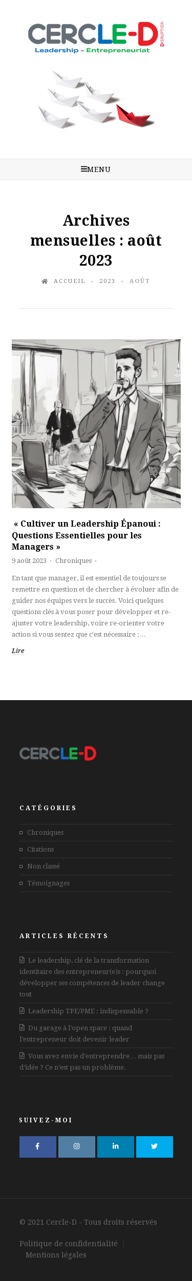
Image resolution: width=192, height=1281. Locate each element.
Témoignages (48, 883)
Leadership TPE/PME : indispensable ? (84, 1011)
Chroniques (73, 560)
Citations (40, 849)
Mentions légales (56, 1255)
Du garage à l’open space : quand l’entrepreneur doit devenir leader (76, 1033)
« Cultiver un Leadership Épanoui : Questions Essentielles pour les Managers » (86, 535)
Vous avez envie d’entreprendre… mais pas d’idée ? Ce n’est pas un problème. (92, 1061)
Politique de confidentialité (68, 1244)
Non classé (43, 866)
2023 (107, 281)
